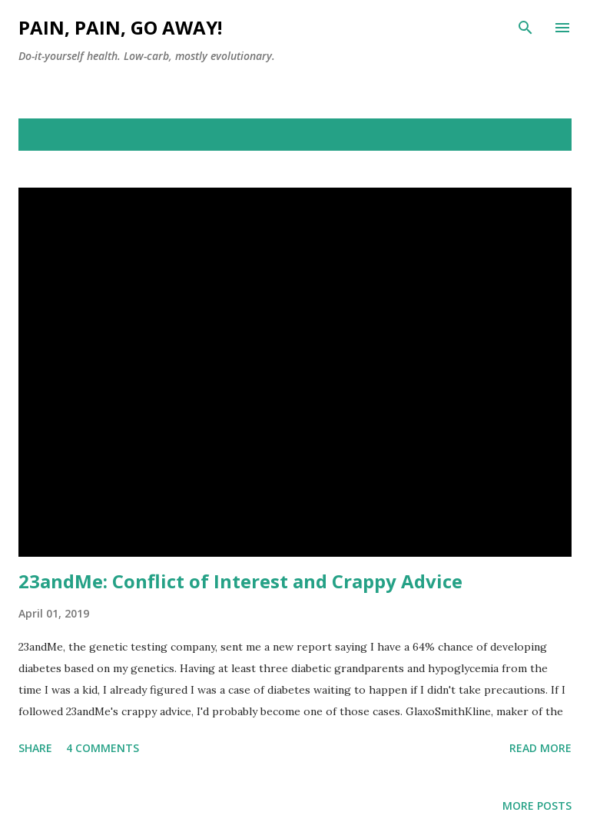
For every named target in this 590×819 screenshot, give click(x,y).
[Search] (525, 27)
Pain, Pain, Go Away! (120, 27)
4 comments (102, 748)
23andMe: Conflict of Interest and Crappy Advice (240, 581)
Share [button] (35, 748)
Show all (533, 134)
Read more (540, 748)
